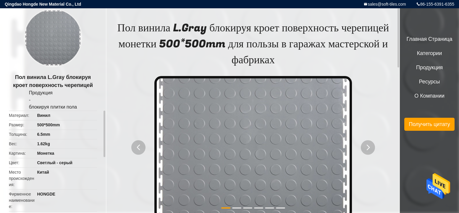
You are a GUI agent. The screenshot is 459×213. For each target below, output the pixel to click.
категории (429, 53)
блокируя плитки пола (53, 106)
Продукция (41, 92)
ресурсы (429, 82)
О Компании (429, 96)
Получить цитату (429, 124)
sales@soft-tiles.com (387, 4)
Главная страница (429, 39)
